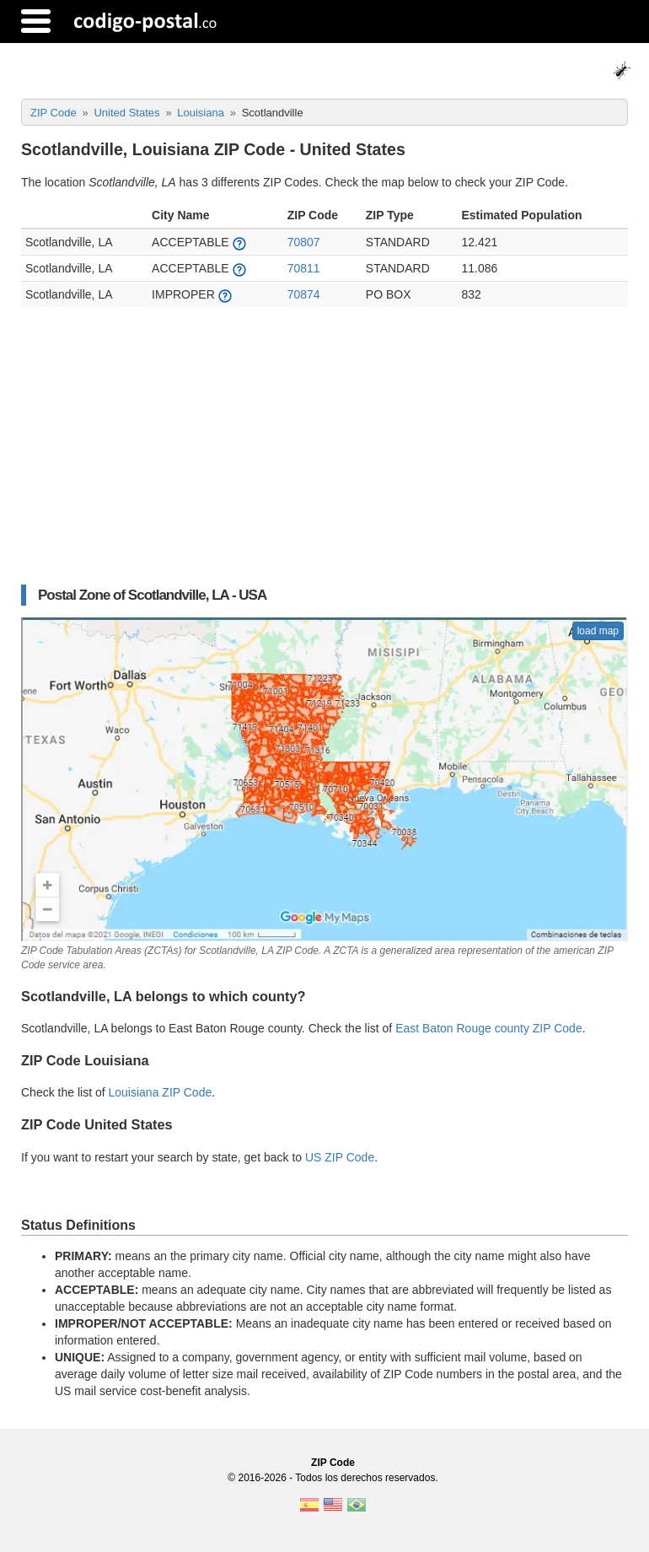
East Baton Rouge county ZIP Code (488, 1028)
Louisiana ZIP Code (160, 1092)
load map (598, 631)
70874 (303, 294)
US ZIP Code (339, 1157)
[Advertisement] (324, 454)
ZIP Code (333, 1462)
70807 (303, 242)
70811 (303, 268)
